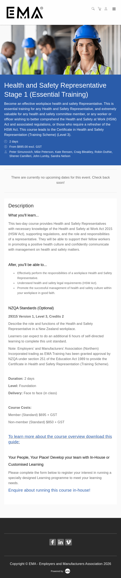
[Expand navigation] (113, 9)
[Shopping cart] (100, 9)
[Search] (94, 9)
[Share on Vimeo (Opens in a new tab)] (68, 543)
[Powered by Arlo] (60, 571)
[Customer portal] (107, 9)
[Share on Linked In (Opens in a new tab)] (60, 543)
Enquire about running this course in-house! (49, 490)
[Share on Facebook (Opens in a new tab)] (52, 543)
